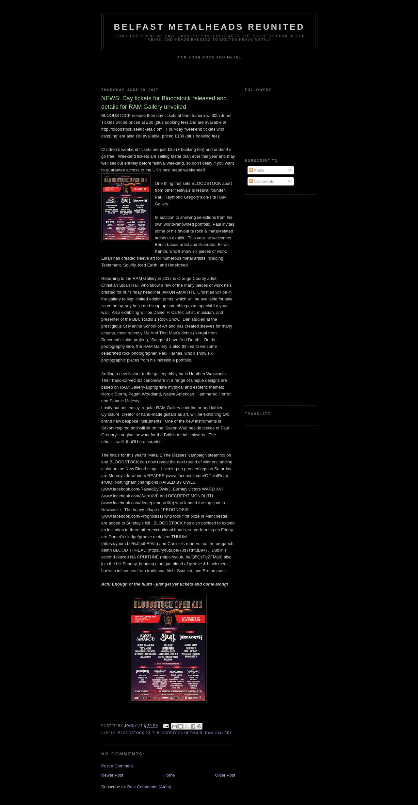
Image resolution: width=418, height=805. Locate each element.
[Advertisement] (271, 299)
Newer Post (112, 775)
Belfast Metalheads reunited (209, 27)
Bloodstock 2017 (136, 733)
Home (169, 775)
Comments (261, 181)
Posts (257, 170)
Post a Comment (117, 766)
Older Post (225, 775)
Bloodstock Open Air (179, 733)
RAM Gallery (218, 733)
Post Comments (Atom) (149, 786)
